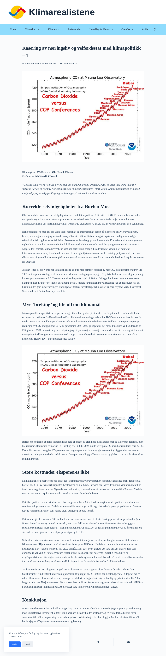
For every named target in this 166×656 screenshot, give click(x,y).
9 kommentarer (68, 63)
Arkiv (145, 29)
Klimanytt (53, 29)
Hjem (13, 29)
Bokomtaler (74, 29)
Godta (14, 644)
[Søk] (155, 29)
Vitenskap (33, 29)
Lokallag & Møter (101, 29)
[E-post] (128, 642)
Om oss (128, 29)
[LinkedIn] (98, 642)
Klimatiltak (49, 63)
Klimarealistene (62, 12)
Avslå (27, 644)
